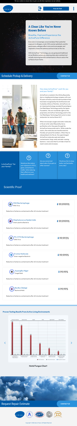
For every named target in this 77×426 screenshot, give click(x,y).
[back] (5, 346)
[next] (71, 346)
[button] (74, 4)
